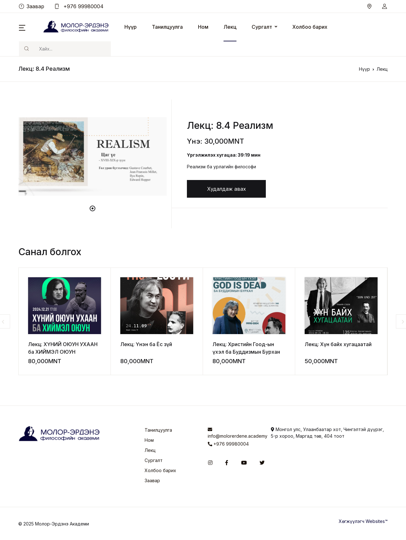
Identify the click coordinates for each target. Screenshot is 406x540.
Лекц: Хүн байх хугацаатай (338, 344)
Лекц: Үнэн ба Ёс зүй (146, 344)
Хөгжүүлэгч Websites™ (363, 521)
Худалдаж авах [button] (226, 189)
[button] (384, 6)
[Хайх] (72, 48)
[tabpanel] (92, 156)
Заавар (31, 6)
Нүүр (130, 27)
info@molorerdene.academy (234, 433)
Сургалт (262, 27)
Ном (203, 27)
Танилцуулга (167, 27)
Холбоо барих (309, 27)
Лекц (230, 27)
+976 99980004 (79, 6)
